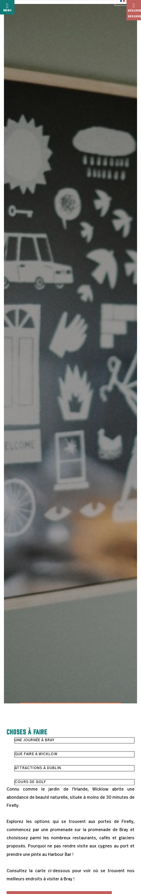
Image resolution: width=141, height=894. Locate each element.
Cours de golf (30, 782)
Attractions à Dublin (38, 768)
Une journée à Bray (35, 740)
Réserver (134, 7)
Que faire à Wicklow (36, 754)
